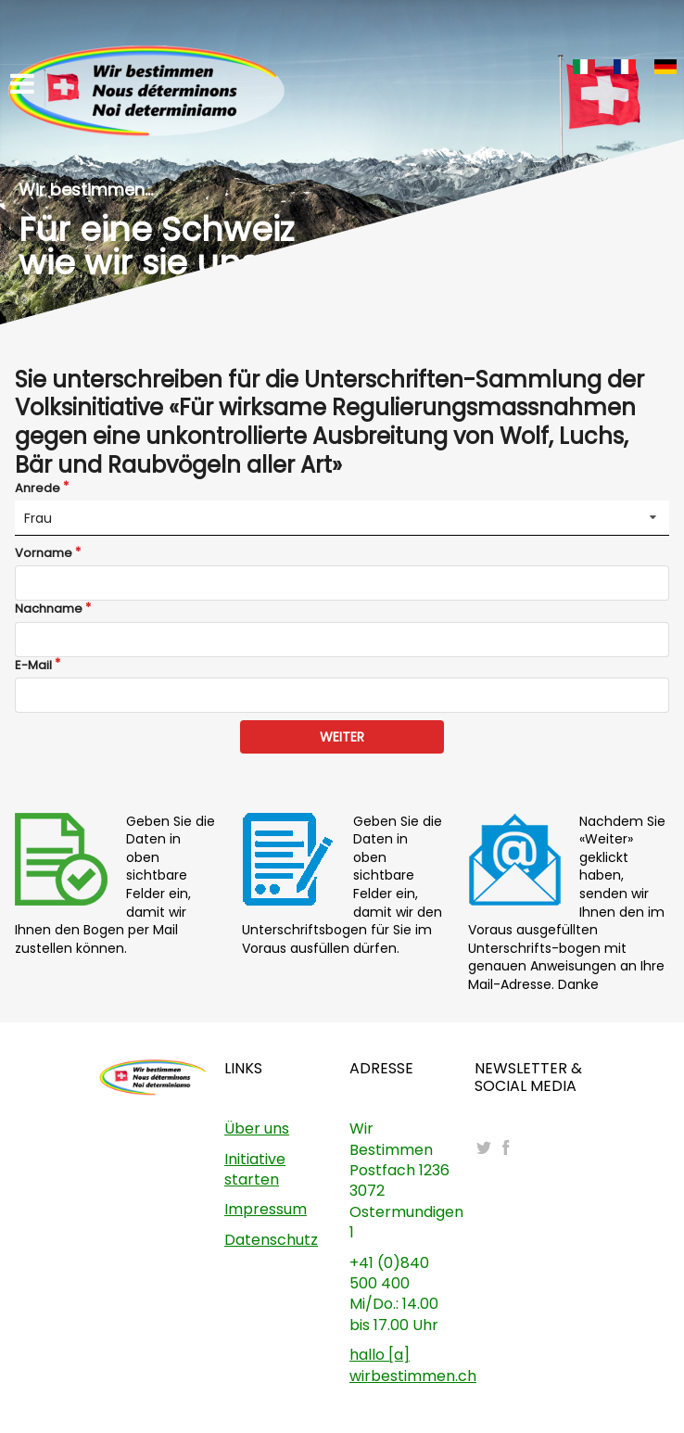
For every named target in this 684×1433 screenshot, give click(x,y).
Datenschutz (271, 1239)
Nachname (48, 609)
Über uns (256, 1128)
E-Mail (33, 665)
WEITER (342, 737)
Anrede (37, 488)
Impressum (265, 1209)
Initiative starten (254, 1169)
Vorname (43, 553)
